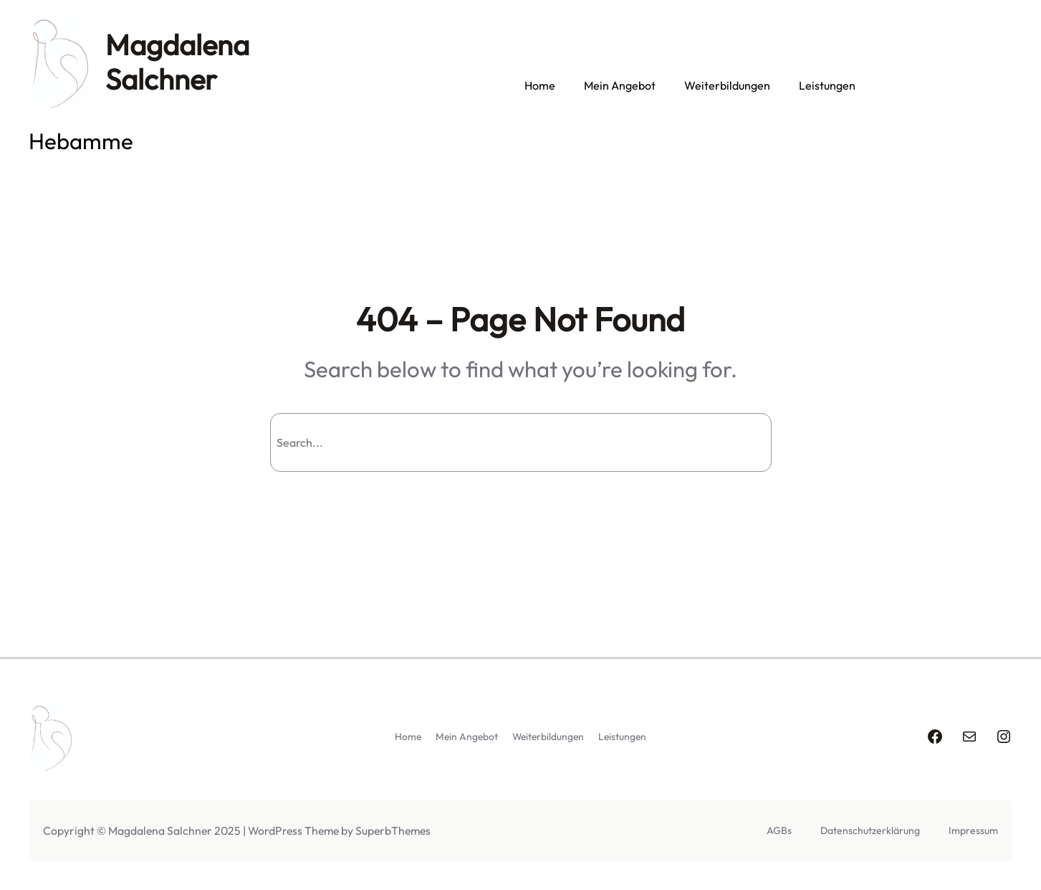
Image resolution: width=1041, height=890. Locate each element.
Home (539, 85)
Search (733, 442)
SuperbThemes (393, 830)
